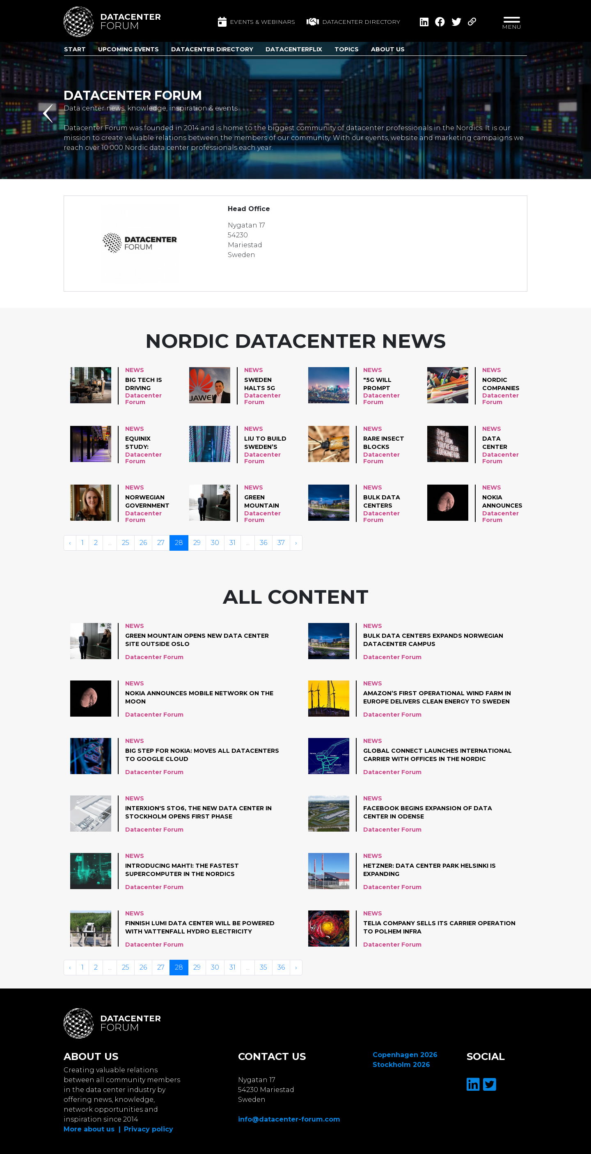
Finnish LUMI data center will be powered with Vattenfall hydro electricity (200, 927)
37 (281, 543)
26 (143, 543)
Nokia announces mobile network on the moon (504, 502)
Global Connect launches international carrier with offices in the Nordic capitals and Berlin (437, 755)
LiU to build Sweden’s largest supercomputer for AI (272, 443)
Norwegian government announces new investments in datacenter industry (147, 502)
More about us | (92, 1129)
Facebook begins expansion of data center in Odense (427, 812)
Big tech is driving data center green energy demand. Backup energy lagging (143, 384)
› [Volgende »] (296, 543)
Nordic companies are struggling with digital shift (504, 384)
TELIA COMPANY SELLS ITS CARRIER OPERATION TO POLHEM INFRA (439, 927)
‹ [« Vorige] (70, 543)
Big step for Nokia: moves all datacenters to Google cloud (202, 755)
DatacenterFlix (294, 49)
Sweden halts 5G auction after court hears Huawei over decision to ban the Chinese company (266, 384)
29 (197, 543)
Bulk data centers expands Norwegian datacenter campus (385, 502)
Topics (346, 49)
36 (263, 543)
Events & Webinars (256, 21)
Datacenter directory (353, 21)
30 (215, 543)
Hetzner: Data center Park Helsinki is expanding (429, 870)
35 (263, 967)
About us (388, 49)
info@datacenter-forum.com (289, 1119)
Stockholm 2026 (401, 1065)
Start (75, 49)
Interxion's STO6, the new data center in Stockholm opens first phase (198, 812)
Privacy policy (148, 1129)
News (134, 370)
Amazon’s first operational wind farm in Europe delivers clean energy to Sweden (437, 697)
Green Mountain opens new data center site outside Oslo (264, 502)
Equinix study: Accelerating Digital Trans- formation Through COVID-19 (149, 443)
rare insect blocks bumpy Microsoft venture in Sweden (383, 443)
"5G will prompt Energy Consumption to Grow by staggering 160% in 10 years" (387, 384)
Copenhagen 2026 (405, 1055)
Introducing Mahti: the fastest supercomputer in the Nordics (182, 870)
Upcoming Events (128, 49)
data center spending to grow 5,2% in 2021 (504, 443)
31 (232, 543)
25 (125, 543)
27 (161, 543)
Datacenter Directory (212, 49)
